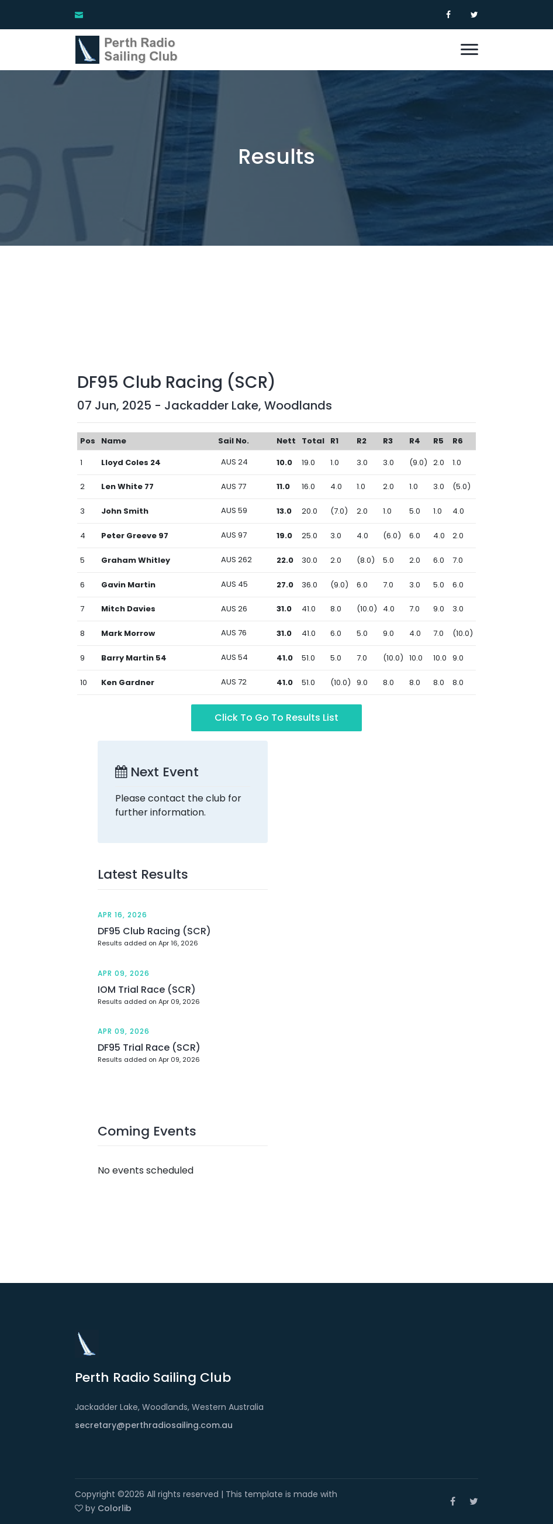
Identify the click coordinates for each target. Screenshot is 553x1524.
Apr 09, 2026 (124, 973)
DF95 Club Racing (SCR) (154, 931)
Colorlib (115, 1508)
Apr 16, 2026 (122, 915)
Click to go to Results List (276, 717)
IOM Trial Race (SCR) (147, 989)
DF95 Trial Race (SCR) (149, 1047)
